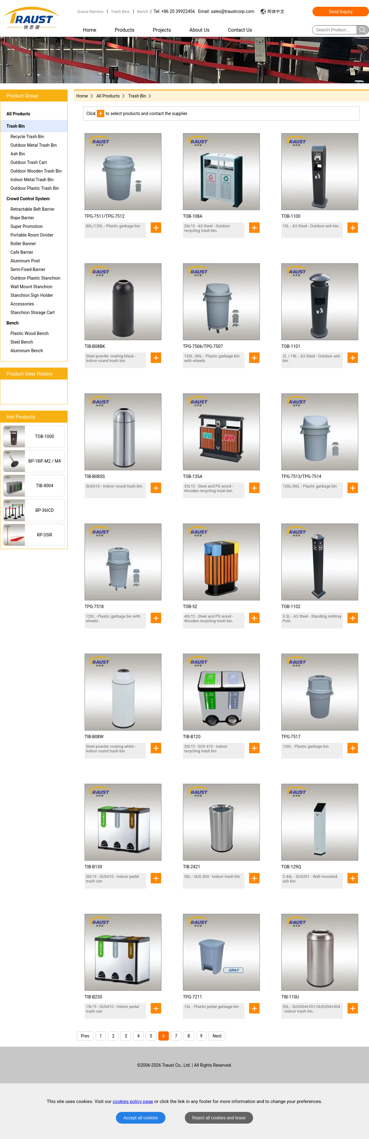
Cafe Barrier (21, 252)
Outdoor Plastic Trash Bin (34, 188)
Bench (142, 11)
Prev (85, 1035)
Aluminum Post (25, 260)
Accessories (22, 303)
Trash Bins (120, 11)
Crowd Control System (28, 198)
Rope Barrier (22, 217)
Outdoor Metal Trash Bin (33, 145)
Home (89, 30)
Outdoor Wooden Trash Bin (36, 171)
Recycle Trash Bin (27, 136)
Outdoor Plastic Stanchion (35, 278)
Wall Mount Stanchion (31, 286)
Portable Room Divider (31, 235)
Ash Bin (17, 153)
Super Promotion (26, 226)
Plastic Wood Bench (29, 333)
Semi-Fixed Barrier (27, 269)
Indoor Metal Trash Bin (32, 179)
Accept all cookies (140, 1117)
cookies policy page (133, 1101)
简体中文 (275, 11)
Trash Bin (15, 126)
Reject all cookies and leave (219, 1117)
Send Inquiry (341, 11)
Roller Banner (23, 243)
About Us (199, 30)
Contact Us (240, 30)
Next (216, 1035)
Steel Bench (21, 342)
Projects (162, 30)
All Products (18, 113)
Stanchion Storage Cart (32, 312)
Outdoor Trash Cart (28, 162)
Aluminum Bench (26, 350)
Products (124, 30)
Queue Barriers (90, 11)
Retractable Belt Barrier (32, 209)
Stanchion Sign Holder (31, 295)
